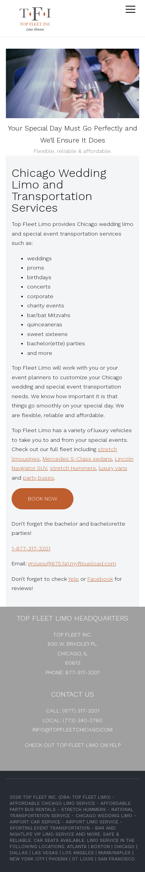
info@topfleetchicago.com (72, 729)
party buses (38, 478)
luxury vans (113, 468)
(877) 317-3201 (80, 710)
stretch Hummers (73, 468)
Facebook (100, 579)
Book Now (42, 498)
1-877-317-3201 (31, 548)
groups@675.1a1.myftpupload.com (72, 563)
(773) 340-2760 (82, 720)
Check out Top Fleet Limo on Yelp (73, 745)
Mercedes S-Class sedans (77, 459)
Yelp (73, 579)
